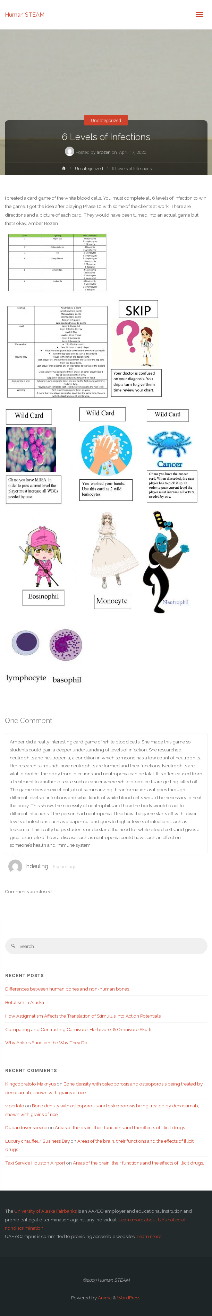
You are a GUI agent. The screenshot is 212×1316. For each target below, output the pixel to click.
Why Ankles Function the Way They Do (46, 1042)
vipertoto (14, 1105)
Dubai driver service (26, 1127)
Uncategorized (106, 120)
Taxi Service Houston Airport (35, 1163)
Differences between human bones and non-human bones (67, 989)
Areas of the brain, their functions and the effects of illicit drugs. (120, 1127)
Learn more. (149, 1236)
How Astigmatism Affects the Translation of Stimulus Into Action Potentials (83, 1016)
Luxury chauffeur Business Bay (37, 1141)
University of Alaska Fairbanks (45, 1211)
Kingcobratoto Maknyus (30, 1084)
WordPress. (129, 1297)
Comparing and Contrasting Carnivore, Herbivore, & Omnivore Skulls (78, 1029)
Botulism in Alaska (24, 1002)
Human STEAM (24, 14)
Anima (104, 1297)
